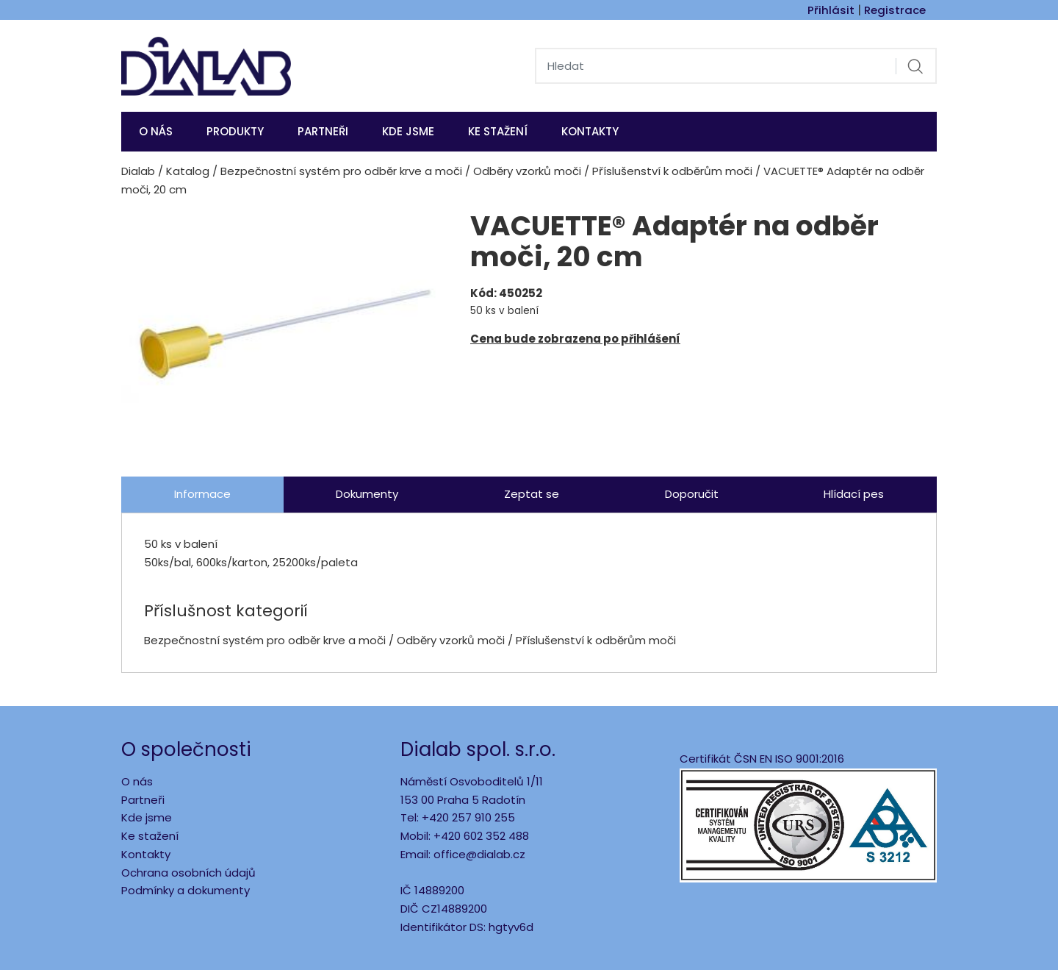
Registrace (895, 10)
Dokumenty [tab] (367, 494)
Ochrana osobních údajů (188, 872)
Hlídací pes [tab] (854, 494)
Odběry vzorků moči (527, 171)
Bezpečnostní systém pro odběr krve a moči (341, 171)
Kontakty (590, 131)
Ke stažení (498, 131)
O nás (156, 131)
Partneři (323, 131)
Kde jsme (146, 817)
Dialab (138, 171)
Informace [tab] (202, 494)
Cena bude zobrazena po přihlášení (575, 338)
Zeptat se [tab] (531, 494)
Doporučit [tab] (692, 494)
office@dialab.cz (479, 854)
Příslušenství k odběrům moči (672, 171)
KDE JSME (408, 131)
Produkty (235, 131)
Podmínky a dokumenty (185, 890)
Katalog (187, 171)
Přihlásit (830, 10)
